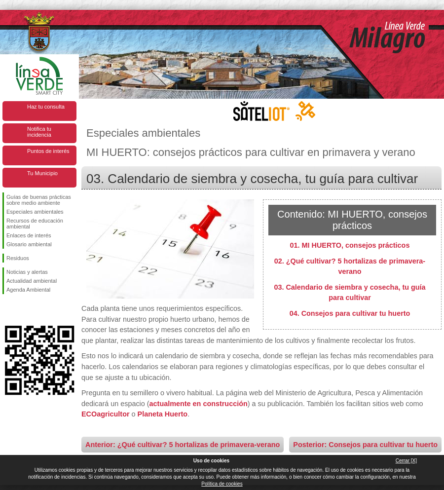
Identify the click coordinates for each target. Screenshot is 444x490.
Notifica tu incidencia (39, 132)
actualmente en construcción (198, 404)
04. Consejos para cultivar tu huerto (350, 313)
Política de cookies (221, 484)
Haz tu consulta (46, 107)
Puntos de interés (48, 151)
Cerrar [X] (406, 460)
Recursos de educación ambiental (34, 223)
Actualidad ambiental (31, 281)
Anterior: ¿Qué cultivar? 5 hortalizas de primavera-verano (182, 445)
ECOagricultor (105, 414)
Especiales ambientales (35, 212)
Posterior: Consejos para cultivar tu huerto (365, 445)
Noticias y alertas (27, 272)
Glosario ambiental (29, 244)
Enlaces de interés (28, 235)
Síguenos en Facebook (8, 310)
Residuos (17, 258)
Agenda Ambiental (28, 290)
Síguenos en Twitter (25, 310)
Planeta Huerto (163, 414)
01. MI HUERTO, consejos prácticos (350, 245)
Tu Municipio (42, 173)
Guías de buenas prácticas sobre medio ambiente (38, 200)
